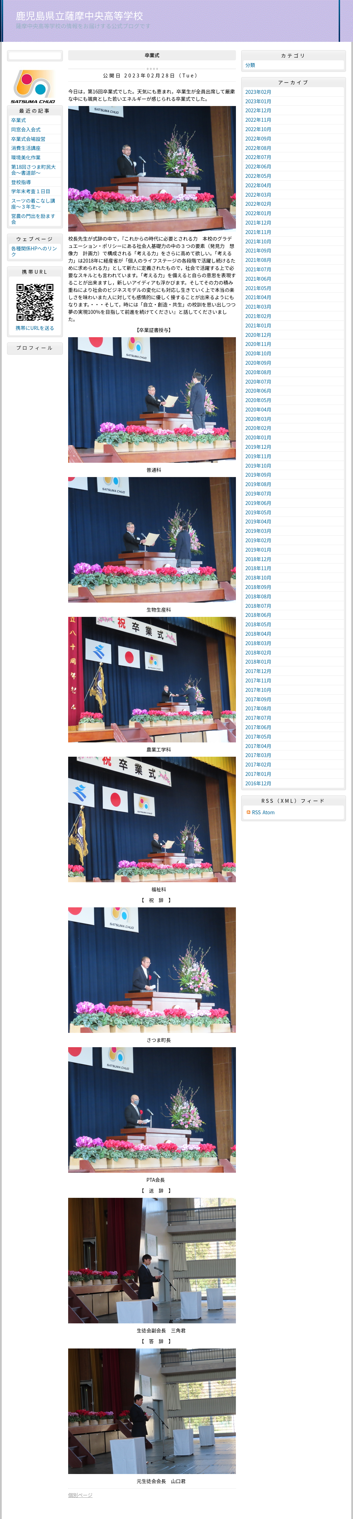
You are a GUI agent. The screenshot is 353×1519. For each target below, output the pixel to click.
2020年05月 (258, 399)
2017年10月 (258, 689)
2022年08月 (258, 147)
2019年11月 (258, 456)
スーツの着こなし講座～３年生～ (33, 203)
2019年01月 (258, 549)
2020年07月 (258, 381)
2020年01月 (258, 437)
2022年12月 (258, 110)
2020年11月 (258, 343)
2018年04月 (258, 633)
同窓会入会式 (26, 129)
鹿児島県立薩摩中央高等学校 (79, 15)
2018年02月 (258, 652)
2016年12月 (258, 783)
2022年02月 (258, 203)
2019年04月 (258, 521)
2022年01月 (258, 213)
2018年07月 (258, 605)
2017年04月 (258, 745)
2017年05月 (258, 736)
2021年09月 (258, 250)
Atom (268, 812)
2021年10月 (258, 241)
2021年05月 (258, 288)
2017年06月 (258, 727)
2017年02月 (258, 764)
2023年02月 (258, 91)
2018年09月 (258, 586)
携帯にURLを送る (35, 328)
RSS (256, 812)
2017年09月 (258, 699)
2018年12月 (258, 559)
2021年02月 (258, 315)
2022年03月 (258, 194)
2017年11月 (258, 680)
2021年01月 (258, 325)
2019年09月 (258, 474)
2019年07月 (258, 493)
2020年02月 (258, 427)
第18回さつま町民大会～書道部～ (33, 169)
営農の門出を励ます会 (33, 218)
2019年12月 (258, 446)
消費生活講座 (26, 147)
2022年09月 (258, 138)
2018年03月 (258, 643)
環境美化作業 (26, 157)
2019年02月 (258, 540)
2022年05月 (258, 175)
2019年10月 (258, 465)
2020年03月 (258, 418)
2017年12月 (258, 670)
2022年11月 (258, 119)
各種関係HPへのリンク (34, 251)
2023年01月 (258, 101)
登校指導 (21, 182)
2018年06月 (258, 614)
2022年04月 (258, 185)
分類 (250, 64)
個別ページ (80, 1494)
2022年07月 (258, 156)
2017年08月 (258, 708)
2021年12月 (258, 222)
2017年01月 (258, 773)
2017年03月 (258, 754)
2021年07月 (258, 269)
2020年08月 (258, 372)
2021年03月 (258, 306)
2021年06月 (258, 278)
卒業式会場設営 (28, 138)
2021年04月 (258, 297)
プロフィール (35, 347)
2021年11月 (258, 231)
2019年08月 (258, 484)
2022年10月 (258, 129)
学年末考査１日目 (30, 191)
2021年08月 (258, 259)
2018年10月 (258, 577)
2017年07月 (258, 717)
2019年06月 (258, 502)
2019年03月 (258, 530)
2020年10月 (258, 353)
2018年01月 (258, 661)
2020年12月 (258, 334)
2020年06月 (258, 390)
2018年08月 (258, 596)
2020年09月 (258, 362)
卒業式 (18, 119)
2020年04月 (258, 409)
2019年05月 (258, 512)
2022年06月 (258, 166)
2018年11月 (258, 568)
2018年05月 (258, 624)
